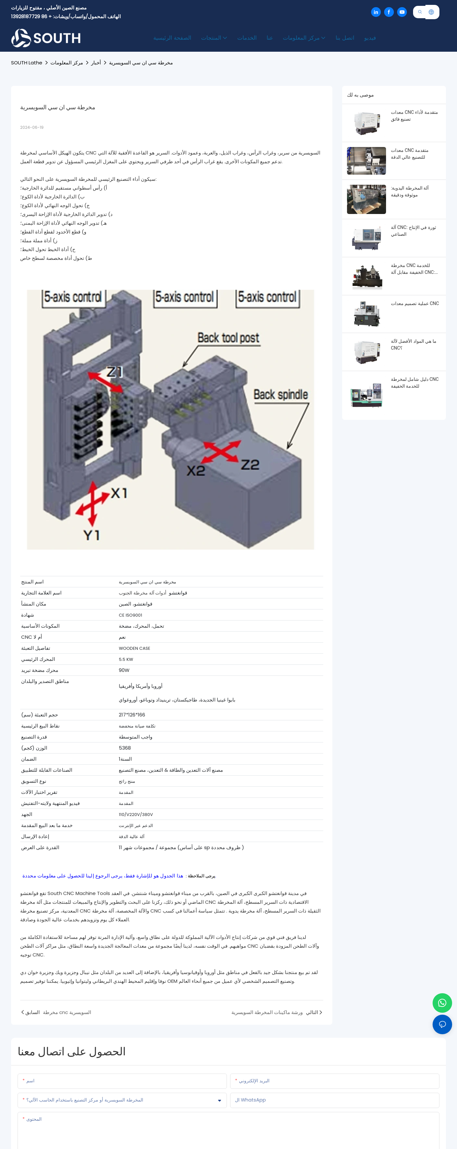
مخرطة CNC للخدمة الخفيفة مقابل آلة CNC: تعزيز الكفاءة (413, 269)
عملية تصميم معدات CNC (415, 303)
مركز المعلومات (66, 62)
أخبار (96, 62)
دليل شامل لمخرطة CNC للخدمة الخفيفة (415, 383)
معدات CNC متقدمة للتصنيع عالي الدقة (410, 154)
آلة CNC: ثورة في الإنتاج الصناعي (413, 231)
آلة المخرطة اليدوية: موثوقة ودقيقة (410, 191)
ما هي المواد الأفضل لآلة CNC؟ (413, 345)
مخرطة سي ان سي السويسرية (141, 62)
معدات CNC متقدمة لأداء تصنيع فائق (414, 116)
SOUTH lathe (26, 62)
